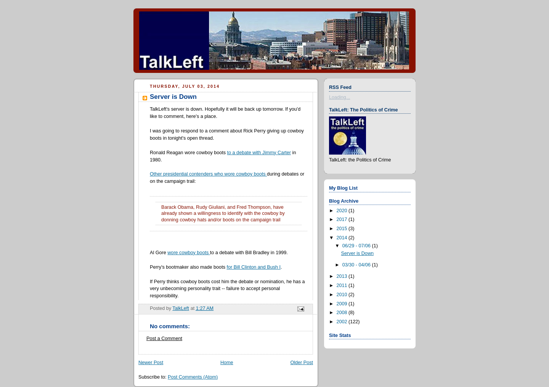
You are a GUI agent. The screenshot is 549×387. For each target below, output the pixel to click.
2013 (343, 276)
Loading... (339, 97)
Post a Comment (164, 338)
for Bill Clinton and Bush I (253, 267)
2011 (343, 285)
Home (226, 362)
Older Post (301, 362)
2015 (343, 228)
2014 (343, 237)
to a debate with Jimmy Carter (259, 152)
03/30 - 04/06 (357, 265)
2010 (343, 294)
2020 (343, 210)
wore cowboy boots (188, 252)
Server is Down (357, 253)
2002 (343, 321)
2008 (343, 312)
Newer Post (150, 362)
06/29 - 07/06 (357, 245)
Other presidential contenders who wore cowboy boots (208, 174)
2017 (343, 219)
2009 (343, 303)
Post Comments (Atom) (193, 377)
